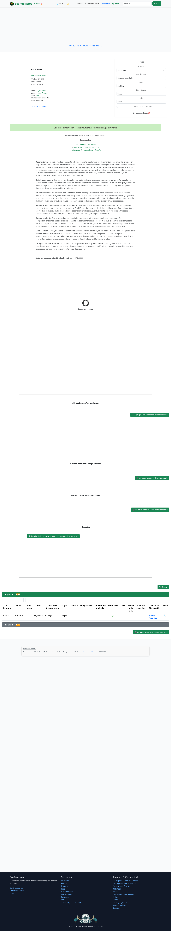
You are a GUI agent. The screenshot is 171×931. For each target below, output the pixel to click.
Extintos (116, 897)
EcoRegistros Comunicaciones (125, 880)
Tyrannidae (41, 91)
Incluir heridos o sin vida (143, 107)
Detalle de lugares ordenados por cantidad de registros (53, 536)
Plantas (64, 883)
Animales (65, 880)
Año (141, 98)
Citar (12, 893)
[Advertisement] (85, 26)
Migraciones (66, 894)
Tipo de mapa (141, 74)
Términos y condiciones (71, 902)
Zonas (115, 899)
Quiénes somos (16, 888)
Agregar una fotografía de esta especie (150, 415)
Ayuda (63, 899)
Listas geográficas (120, 902)
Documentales (67, 891)
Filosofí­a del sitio (17, 890)
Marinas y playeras (120, 905)
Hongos (64, 886)
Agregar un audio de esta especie (152, 478)
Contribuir (105, 3)
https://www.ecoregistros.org (88, 652)
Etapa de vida (141, 90)
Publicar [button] (80, 3)
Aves (37, 95)
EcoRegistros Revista (121, 886)
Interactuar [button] (92, 3)
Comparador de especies (123, 894)
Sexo (141, 82)
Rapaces (116, 908)
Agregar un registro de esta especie (151, 632)
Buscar (157, 3)
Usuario (141, 66)
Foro (63, 889)
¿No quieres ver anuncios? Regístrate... (85, 46)
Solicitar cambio (39, 106)
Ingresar (115, 3)
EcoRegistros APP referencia (124, 883)
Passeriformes (42, 93)
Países (115, 891)
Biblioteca (117, 889)
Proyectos (65, 897)
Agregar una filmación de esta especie (150, 509)
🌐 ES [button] (59, 3)
